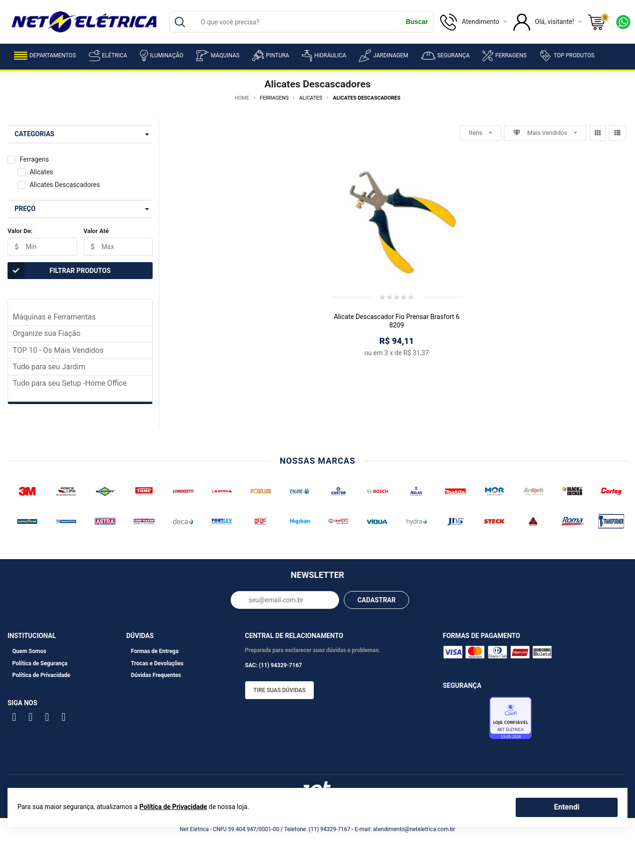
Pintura (270, 55)
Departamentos (45, 56)
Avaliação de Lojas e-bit (465, 720)
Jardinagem (383, 55)
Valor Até (96, 230)
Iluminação (161, 55)
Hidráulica (324, 56)
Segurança (445, 56)
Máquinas (218, 55)
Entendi (566, 806)
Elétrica (108, 55)
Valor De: (20, 230)
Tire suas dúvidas (280, 690)
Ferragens (504, 55)
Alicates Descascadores (65, 184)
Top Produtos (566, 55)
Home (241, 98)
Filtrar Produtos (59, 270)
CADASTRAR (376, 600)
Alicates (41, 172)
